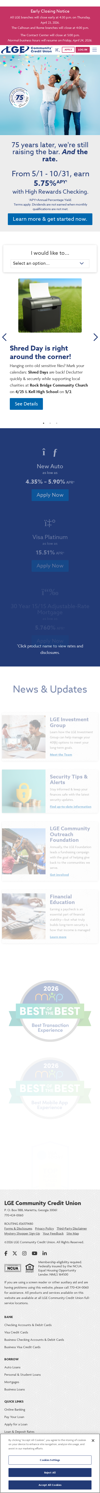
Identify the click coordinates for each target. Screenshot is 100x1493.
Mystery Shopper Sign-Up (22, 1233)
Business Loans (14, 1389)
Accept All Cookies (50, 1484)
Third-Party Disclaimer (72, 1228)
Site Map (72, 1233)
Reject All (50, 1472)
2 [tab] (50, 426)
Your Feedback (53, 1233)
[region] (50, 1463)
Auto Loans (12, 1367)
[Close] (93, 1440)
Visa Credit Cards (16, 1332)
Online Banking (14, 1409)
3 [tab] (56, 426)
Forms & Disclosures (18, 1228)
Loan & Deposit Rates (19, 1431)
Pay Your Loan (14, 1417)
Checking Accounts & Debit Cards (28, 1325)
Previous (5, 337)
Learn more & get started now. (50, 219)
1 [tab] (43, 426)
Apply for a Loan (15, 1424)
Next (95, 337)
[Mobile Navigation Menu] (94, 49)
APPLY (68, 49)
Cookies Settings (50, 1460)
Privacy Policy (44, 1228)
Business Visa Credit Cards (22, 1347)
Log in (82, 49)
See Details (26, 404)
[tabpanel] (50, 345)
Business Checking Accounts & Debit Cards (34, 1340)
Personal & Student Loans (22, 1374)
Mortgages (11, 1382)
